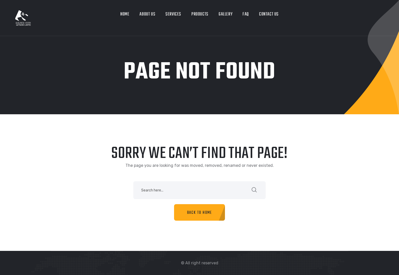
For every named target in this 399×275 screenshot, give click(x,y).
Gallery (225, 14)
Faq (246, 14)
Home (124, 14)
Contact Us (269, 14)
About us (147, 14)
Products (199, 14)
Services (173, 14)
